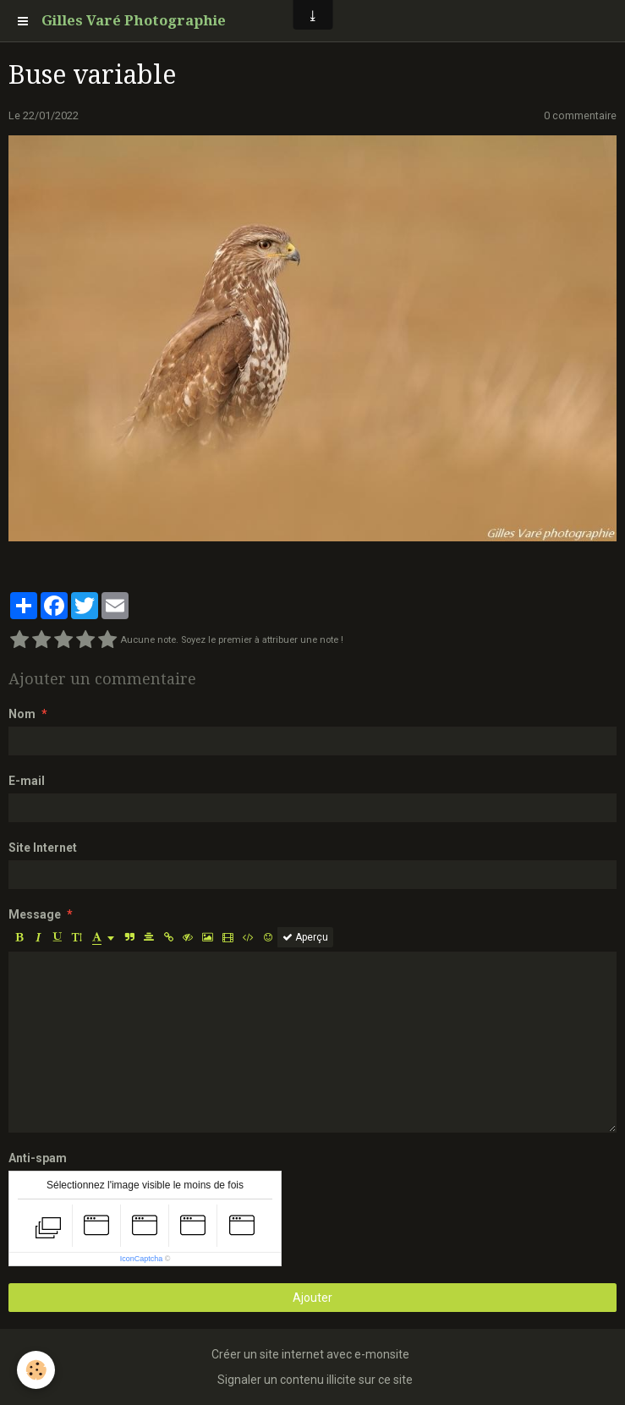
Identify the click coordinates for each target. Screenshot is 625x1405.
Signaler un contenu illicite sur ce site (315, 1379)
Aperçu (305, 937)
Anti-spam (37, 1158)
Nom (22, 714)
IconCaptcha (141, 1258)
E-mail (26, 781)
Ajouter (312, 1297)
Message (34, 914)
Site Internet (42, 847)
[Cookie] (36, 1370)
